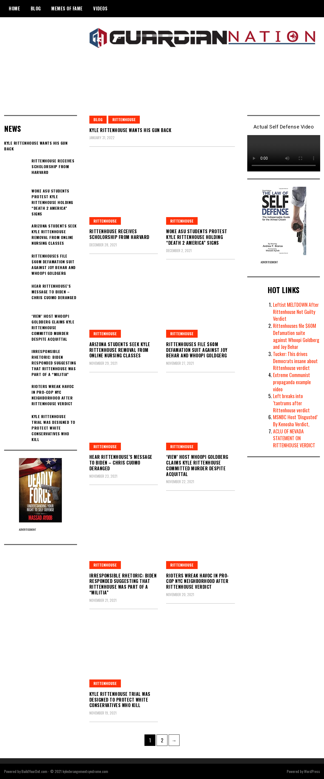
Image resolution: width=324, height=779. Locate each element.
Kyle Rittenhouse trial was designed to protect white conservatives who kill (119, 700)
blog (98, 119)
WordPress (312, 771)
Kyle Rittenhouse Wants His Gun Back (130, 130)
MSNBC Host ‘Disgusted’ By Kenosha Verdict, (295, 420)
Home (14, 8)
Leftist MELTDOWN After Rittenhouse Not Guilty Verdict (296, 311)
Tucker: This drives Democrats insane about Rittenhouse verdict (295, 360)
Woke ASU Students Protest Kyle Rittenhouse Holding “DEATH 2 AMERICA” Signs (196, 237)
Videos (100, 8)
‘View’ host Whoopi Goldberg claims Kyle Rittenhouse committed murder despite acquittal (197, 465)
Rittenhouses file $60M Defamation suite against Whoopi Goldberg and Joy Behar (296, 336)
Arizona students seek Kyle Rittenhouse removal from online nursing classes (119, 350)
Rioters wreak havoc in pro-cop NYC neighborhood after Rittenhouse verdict (197, 581)
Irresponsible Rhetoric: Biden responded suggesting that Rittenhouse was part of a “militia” (123, 584)
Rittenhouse (124, 119)
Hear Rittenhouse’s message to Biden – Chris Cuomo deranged (120, 463)
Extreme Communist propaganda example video (292, 381)
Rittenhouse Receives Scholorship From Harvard (119, 234)
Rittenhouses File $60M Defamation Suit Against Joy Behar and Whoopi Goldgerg (197, 350)
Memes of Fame (67, 8)
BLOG (36, 8)
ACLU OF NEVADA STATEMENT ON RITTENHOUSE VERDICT (294, 438)
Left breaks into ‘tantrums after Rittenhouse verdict (291, 402)
